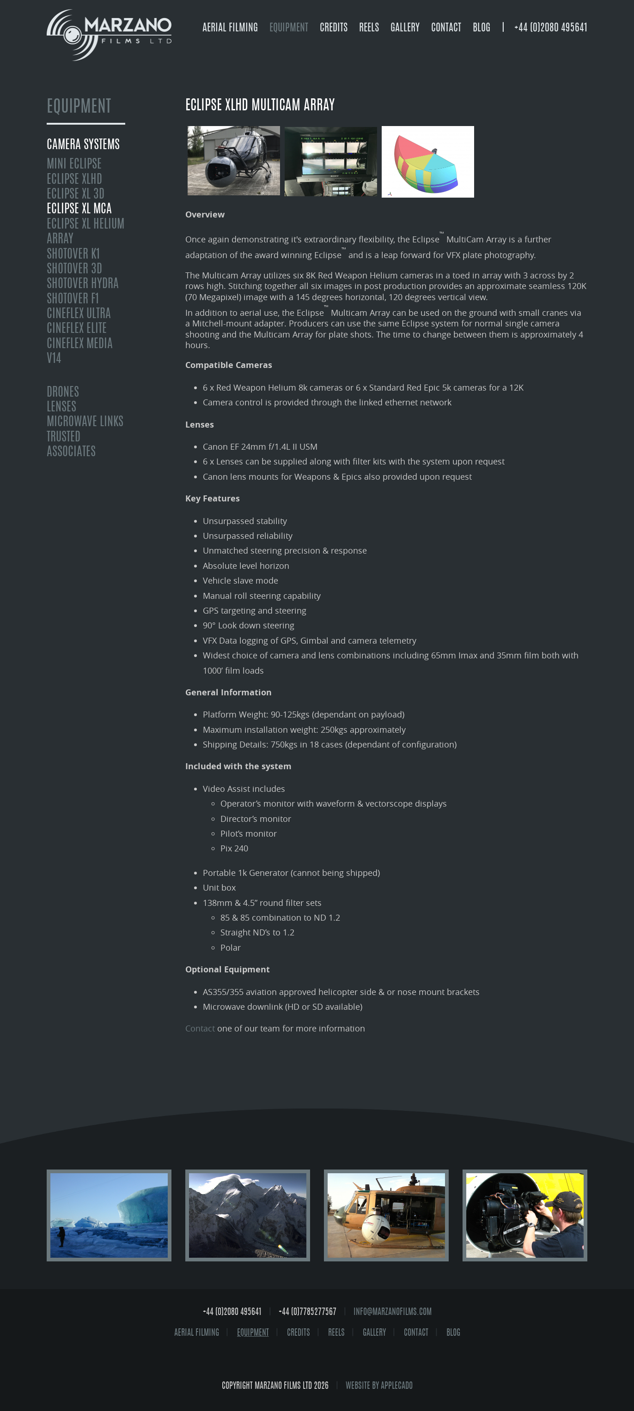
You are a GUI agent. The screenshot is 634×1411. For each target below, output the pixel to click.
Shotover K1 (73, 255)
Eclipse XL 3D (75, 195)
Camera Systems (83, 145)
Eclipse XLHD (74, 180)
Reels (369, 28)
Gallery (405, 28)
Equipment (288, 28)
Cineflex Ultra (79, 314)
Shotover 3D (74, 270)
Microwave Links (85, 422)
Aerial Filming (230, 28)
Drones (63, 393)
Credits (333, 28)
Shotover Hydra (83, 284)
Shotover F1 (73, 300)
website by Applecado (379, 1386)
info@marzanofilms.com (393, 1312)
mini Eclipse (74, 165)
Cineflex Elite (77, 329)
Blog (481, 28)
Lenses (61, 408)
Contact (446, 28)
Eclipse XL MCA (79, 210)
